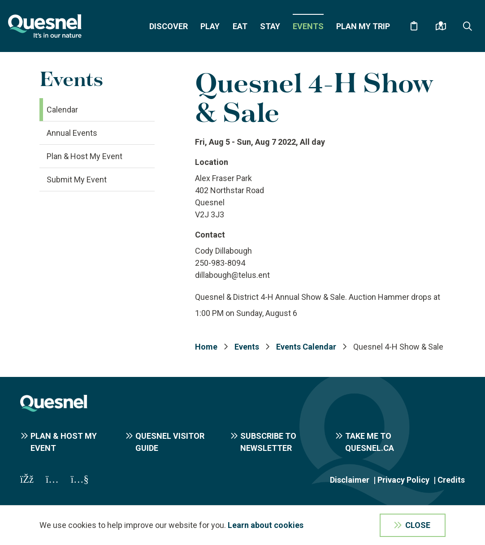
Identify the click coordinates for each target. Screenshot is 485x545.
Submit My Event (77, 179)
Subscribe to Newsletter (268, 442)
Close (417, 525)
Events (308, 26)
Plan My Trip (363, 26)
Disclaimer (349, 479)
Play (210, 26)
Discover (168, 26)
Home (206, 346)
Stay (270, 26)
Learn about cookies (265, 525)
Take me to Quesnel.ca (369, 442)
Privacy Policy (403, 479)
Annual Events (72, 133)
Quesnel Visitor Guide (169, 442)
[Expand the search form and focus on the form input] (467, 26)
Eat (240, 26)
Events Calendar (306, 346)
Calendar (62, 109)
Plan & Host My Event (84, 156)
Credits (451, 479)
